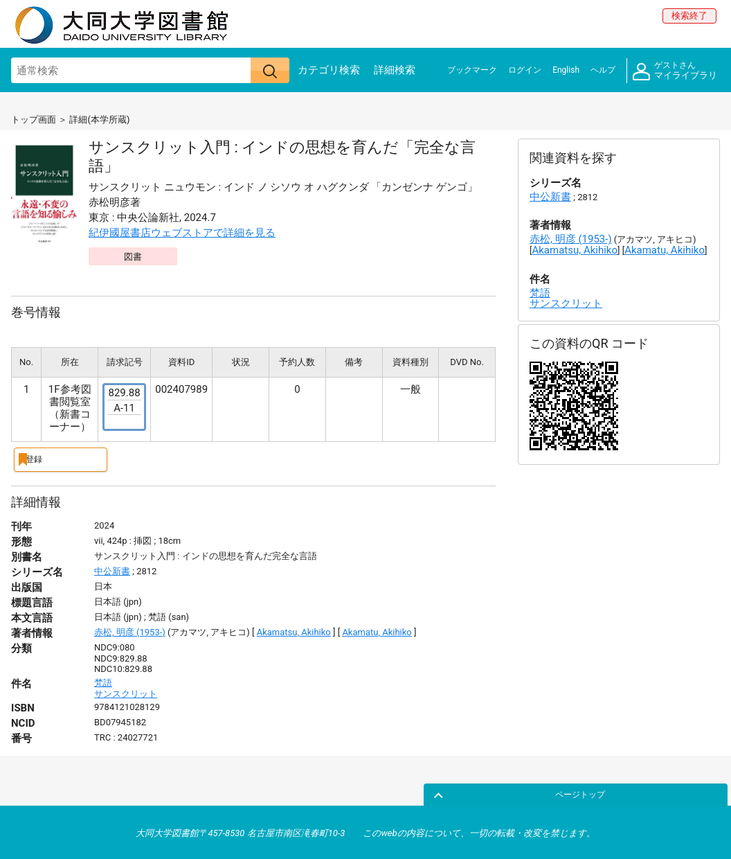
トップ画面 (33, 119)
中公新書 (112, 570)
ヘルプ (602, 70)
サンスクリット (125, 692)
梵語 (103, 680)
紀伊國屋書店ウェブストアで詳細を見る (182, 233)
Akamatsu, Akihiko (294, 631)
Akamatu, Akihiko (376, 631)
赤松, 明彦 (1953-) (129, 631)
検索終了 (689, 15)
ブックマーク (472, 70)
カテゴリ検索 (329, 70)
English (565, 70)
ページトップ (687, 792)
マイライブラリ (675, 71)
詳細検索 (394, 70)
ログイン (524, 70)
